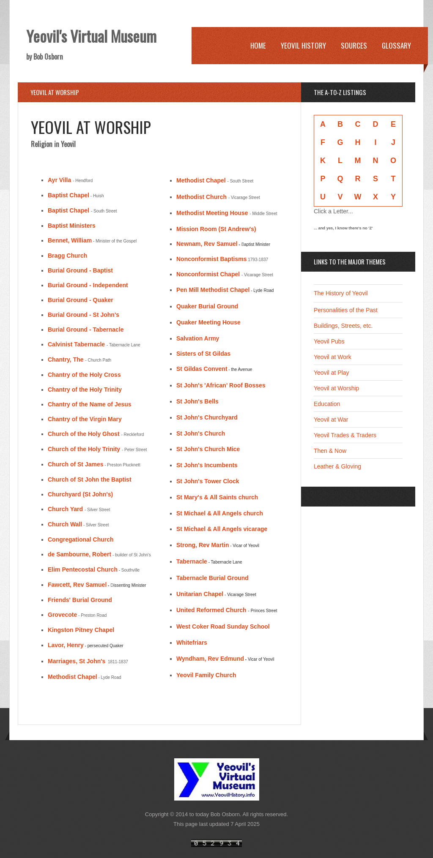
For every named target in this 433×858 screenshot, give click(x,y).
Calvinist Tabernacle (76, 344)
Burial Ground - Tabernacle (85, 329)
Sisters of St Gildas (203, 353)
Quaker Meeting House (208, 322)
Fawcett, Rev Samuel (77, 584)
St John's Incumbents (207, 465)
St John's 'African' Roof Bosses (221, 385)
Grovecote (62, 614)
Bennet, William (70, 240)
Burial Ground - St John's (83, 314)
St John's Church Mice (208, 449)
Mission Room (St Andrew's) (216, 229)
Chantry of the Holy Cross (84, 374)
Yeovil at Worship (336, 388)
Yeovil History (303, 45)
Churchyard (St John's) (80, 494)
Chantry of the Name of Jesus (90, 404)
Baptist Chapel (68, 195)
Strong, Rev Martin (202, 545)
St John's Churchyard (207, 417)
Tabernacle (191, 561)
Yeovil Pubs (329, 341)
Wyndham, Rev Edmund (210, 658)
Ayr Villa (59, 180)
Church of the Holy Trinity (84, 449)
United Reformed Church (211, 610)
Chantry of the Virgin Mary (85, 419)
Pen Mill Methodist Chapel (212, 289)
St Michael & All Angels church (219, 513)
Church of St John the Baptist (90, 479)
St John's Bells (197, 401)
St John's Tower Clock (207, 481)
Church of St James (75, 464)
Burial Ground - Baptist (80, 270)
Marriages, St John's (76, 661)
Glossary (396, 45)
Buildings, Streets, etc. (343, 325)
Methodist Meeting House (212, 213)
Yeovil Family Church (206, 675)
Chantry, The (66, 359)
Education (327, 403)
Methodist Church (201, 196)
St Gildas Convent (201, 368)
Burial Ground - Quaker (80, 300)
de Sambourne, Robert (79, 554)
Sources (354, 45)
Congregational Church (81, 539)
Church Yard (65, 509)
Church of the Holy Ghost (84, 433)
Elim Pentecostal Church (83, 569)
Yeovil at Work (332, 357)
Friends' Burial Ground (80, 600)
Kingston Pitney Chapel (81, 629)
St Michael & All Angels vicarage (221, 529)
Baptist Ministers (72, 225)
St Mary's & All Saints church (217, 497)
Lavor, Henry (66, 645)
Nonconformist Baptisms (211, 259)
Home (258, 45)
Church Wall (65, 524)
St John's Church (200, 433)
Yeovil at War (331, 419)
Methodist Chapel (72, 676)
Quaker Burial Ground (207, 306)
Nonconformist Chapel (208, 274)
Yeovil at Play (331, 372)
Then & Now (330, 450)
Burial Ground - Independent (88, 285)
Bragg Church (67, 255)
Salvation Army (197, 338)
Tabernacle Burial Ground (212, 578)
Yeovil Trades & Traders (345, 435)
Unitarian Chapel (199, 594)
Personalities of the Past (346, 310)
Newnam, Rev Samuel (207, 243)
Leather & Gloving (337, 466)
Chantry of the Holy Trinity (85, 389)
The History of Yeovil (341, 293)
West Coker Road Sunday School (223, 626)
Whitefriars (191, 642)
